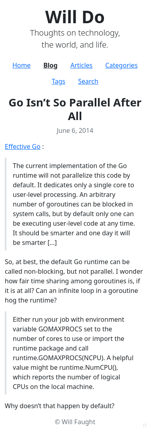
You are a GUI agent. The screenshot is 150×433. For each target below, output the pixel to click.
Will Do (75, 16)
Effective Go (22, 146)
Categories (121, 65)
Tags (58, 81)
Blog (50, 65)
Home (21, 65)
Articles (81, 65)
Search (88, 81)
